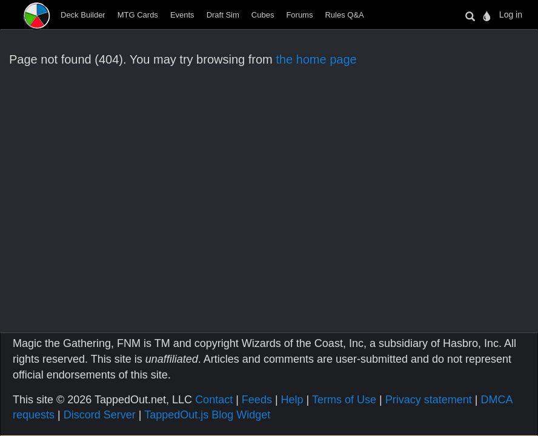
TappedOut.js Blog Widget (207, 415)
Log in (510, 14)
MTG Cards (138, 14)
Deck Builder (83, 14)
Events (182, 14)
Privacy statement (428, 400)
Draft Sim (223, 14)
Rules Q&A (344, 14)
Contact (214, 400)
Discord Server (100, 415)
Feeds (257, 400)
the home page (316, 59)
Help (292, 400)
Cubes (262, 14)
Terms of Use (344, 400)
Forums (299, 14)
